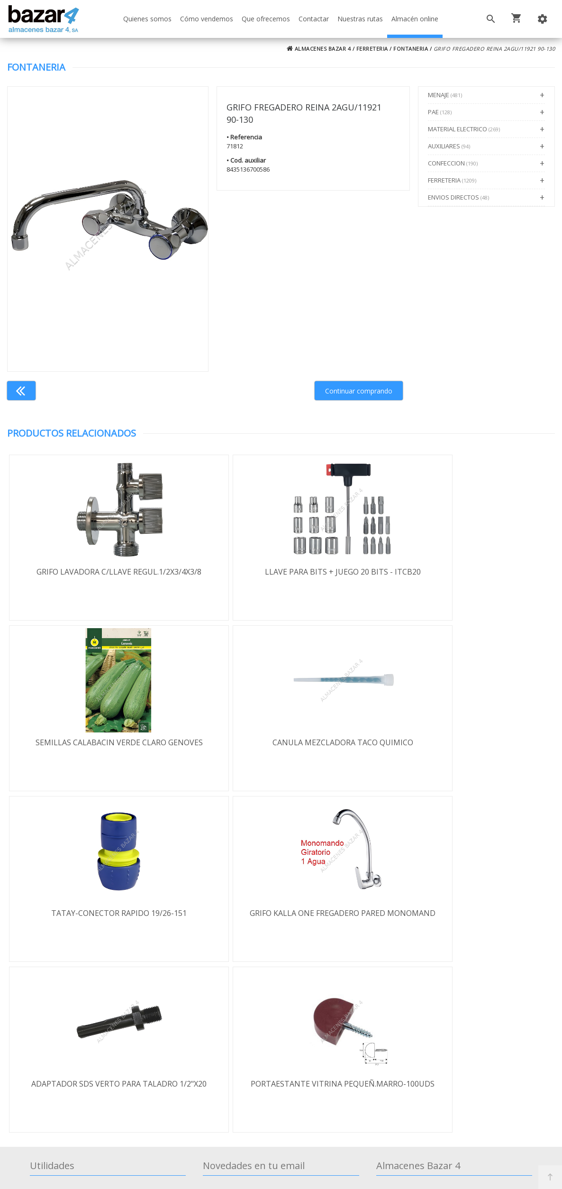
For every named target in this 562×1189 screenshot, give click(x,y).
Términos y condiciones (81, 1023)
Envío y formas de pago (81, 1037)
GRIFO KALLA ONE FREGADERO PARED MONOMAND (463, 747)
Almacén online (414, 18)
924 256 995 (407, 1045)
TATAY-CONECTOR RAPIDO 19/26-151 (281, 742)
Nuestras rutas (360, 18)
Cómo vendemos (206, 18)
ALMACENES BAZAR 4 (319, 48)
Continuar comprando (358, 390)
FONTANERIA (410, 48)
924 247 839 (407, 1058)
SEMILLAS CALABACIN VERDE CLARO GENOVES (463, 572)
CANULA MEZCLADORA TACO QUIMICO (98, 742)
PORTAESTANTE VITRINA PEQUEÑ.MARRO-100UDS (281, 918)
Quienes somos (147, 18)
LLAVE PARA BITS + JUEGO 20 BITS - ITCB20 (281, 572)
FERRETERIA (372, 48)
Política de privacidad (76, 1051)
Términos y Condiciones (280, 1140)
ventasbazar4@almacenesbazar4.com (452, 1072)
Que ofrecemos (266, 18)
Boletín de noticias (280, 1088)
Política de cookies (71, 1078)
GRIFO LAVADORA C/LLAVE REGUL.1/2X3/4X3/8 (98, 572)
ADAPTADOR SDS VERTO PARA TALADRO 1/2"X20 (98, 918)
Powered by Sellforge (406, 1173)
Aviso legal (58, 1065)
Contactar (314, 18)
